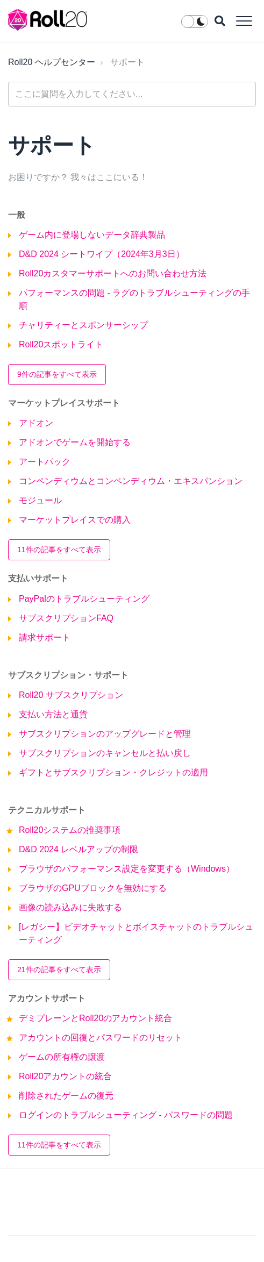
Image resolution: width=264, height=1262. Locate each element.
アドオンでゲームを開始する (75, 442)
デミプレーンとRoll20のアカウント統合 (95, 1018)
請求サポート (44, 637)
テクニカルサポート (46, 810)
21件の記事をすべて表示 (59, 969)
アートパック (44, 461)
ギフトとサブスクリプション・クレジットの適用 (113, 772)
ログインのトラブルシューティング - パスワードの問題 (126, 1115)
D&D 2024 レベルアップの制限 (78, 849)
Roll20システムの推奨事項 (69, 830)
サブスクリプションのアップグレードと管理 (105, 733)
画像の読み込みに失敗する (70, 907)
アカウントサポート (46, 998)
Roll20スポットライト (61, 344)
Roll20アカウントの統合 (65, 1076)
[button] (244, 21)
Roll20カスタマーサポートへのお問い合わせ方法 (112, 273)
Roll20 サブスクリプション (71, 695)
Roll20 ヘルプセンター (51, 62)
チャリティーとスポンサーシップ (83, 325)
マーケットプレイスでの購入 (75, 519)
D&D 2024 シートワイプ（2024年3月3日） (101, 254)
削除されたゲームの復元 (66, 1095)
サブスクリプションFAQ (66, 618)
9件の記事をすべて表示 (57, 374)
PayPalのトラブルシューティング (84, 598)
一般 (16, 214)
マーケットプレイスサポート (64, 403)
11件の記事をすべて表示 (59, 549)
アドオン (36, 422)
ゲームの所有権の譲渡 (62, 1056)
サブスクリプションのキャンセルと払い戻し (105, 753)
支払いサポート (38, 578)
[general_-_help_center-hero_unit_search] (132, 94)
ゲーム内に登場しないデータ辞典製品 (92, 234)
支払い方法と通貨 (53, 714)
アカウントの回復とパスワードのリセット (100, 1037)
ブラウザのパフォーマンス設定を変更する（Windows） (126, 868)
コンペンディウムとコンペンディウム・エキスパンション (130, 481)
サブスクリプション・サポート (68, 675)
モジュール (40, 500)
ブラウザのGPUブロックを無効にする (93, 888)
